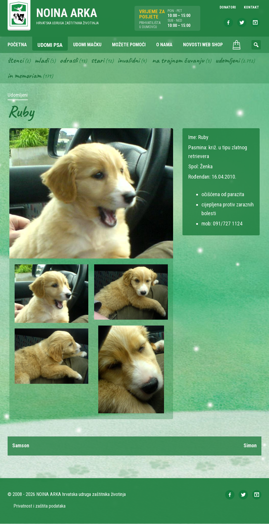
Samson (21, 446)
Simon (250, 446)
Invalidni (130, 60)
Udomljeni (230, 60)
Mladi (42, 60)
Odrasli (70, 60)
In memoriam (25, 76)
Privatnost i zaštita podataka (39, 506)
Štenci (16, 60)
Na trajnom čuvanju (180, 60)
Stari (98, 60)
